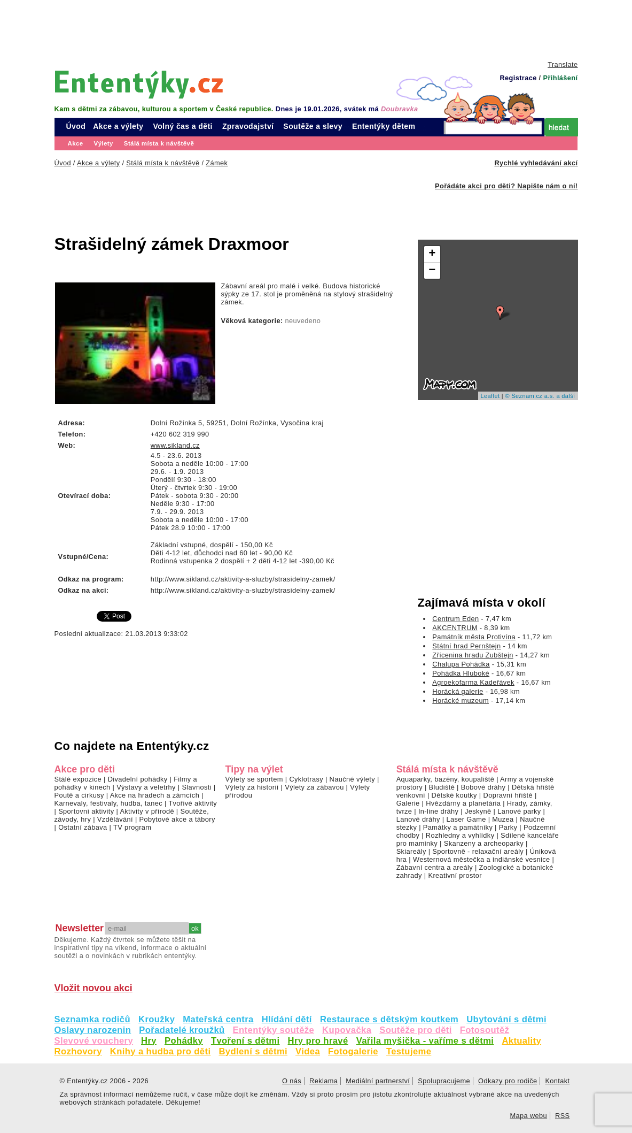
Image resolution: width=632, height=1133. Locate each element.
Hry (149, 1041)
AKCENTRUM (455, 628)
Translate (563, 64)
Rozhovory (78, 1051)
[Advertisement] (316, 29)
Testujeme (408, 1051)
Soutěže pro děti (415, 1030)
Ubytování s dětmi (506, 1019)
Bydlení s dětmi (253, 1051)
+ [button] (432, 254)
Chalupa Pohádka (461, 664)
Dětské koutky (454, 795)
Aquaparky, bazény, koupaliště (445, 779)
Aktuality (521, 1041)
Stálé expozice (78, 779)
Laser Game (466, 819)
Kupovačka (346, 1030)
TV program (132, 827)
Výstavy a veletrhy (146, 787)
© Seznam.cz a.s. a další (540, 396)
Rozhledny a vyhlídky (460, 835)
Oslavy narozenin (92, 1030)
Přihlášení (560, 78)
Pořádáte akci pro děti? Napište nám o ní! (506, 186)
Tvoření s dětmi (245, 1041)
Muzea (502, 819)
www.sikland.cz (175, 445)
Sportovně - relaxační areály (478, 851)
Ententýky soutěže (274, 1030)
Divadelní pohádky (138, 779)
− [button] (432, 271)
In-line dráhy (438, 811)
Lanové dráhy (418, 819)
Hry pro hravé (318, 1041)
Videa (307, 1051)
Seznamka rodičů (92, 1019)
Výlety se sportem (254, 779)
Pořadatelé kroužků (181, 1030)
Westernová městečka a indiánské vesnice (481, 859)
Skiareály (411, 851)
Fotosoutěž (485, 1030)
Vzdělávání (115, 819)
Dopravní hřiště (508, 795)
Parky (508, 827)
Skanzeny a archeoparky (484, 843)
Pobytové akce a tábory (177, 819)
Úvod (76, 126)
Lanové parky (519, 811)
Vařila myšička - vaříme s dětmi (425, 1041)
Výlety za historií (252, 787)
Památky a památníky (458, 827)
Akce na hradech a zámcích (155, 795)
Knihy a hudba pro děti (160, 1051)
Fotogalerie (353, 1051)
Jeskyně (478, 811)
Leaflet (490, 396)
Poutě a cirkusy (79, 795)
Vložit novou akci (93, 988)
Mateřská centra (218, 1019)
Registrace (518, 78)
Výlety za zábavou (314, 787)
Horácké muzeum (460, 700)
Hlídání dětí (287, 1019)
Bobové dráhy (483, 787)
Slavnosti (196, 787)
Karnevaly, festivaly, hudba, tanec (108, 803)
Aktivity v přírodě (147, 811)
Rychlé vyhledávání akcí (536, 163)
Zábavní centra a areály (434, 867)
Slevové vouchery (94, 1041)
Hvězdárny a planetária (463, 803)
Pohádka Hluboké (460, 673)
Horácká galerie (457, 691)
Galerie (408, 803)
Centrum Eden (455, 619)
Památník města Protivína (474, 637)
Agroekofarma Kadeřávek (473, 682)
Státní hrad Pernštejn (466, 646)
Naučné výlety (352, 779)
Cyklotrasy (306, 779)
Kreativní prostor (454, 875)
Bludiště (442, 787)
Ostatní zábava (82, 827)
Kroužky (156, 1019)
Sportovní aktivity (86, 811)
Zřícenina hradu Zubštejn (472, 655)
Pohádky (184, 1041)
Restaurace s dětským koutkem (389, 1019)
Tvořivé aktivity (192, 803)
